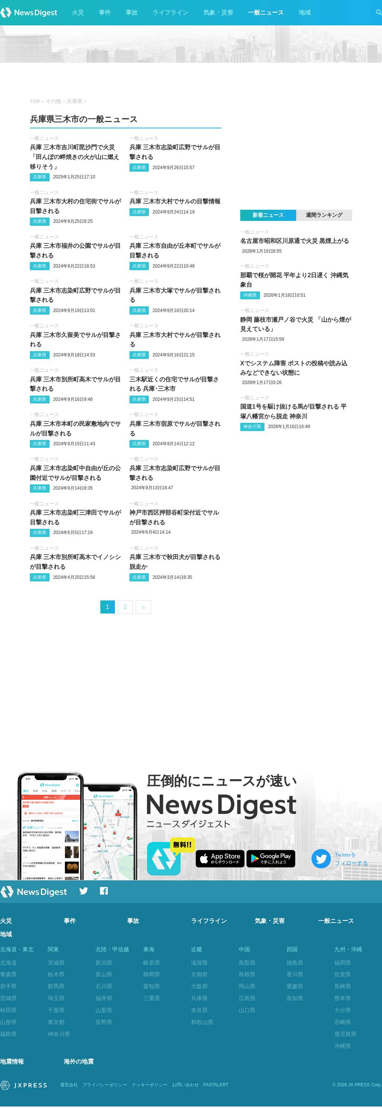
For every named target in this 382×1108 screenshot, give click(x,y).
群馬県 (56, 986)
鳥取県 (247, 962)
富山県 (104, 974)
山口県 (247, 1010)
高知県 (294, 998)
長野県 (104, 1022)
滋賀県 (199, 962)
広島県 (247, 998)
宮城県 (8, 998)
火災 (78, 12)
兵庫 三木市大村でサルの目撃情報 (174, 201)
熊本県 (342, 998)
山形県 (8, 1022)
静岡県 (151, 974)
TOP (35, 101)
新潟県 (104, 962)
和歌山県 (202, 1022)
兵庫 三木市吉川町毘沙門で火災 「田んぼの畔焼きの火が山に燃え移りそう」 (74, 156)
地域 (305, 12)
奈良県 (199, 1010)
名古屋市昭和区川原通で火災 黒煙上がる (294, 241)
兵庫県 (74, 101)
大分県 (342, 1010)
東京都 (56, 1022)
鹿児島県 (345, 1034)
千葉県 (56, 1010)
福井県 (104, 998)
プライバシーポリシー (104, 1086)
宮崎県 (342, 1022)
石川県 (104, 986)
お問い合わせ (185, 1086)
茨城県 (56, 962)
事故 (132, 12)
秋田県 (8, 1010)
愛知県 (151, 986)
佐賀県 (342, 974)
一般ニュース (266, 12)
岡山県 (247, 986)
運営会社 (69, 1086)
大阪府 (199, 986)
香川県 (294, 974)
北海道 (8, 962)
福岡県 (342, 962)
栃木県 (56, 974)
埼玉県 (56, 998)
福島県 (8, 1034)
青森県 (8, 974)
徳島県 (294, 962)
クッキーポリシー (149, 1086)
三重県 (151, 998)
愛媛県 (294, 986)
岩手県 (8, 986)
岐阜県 (151, 962)
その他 (53, 101)
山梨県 (104, 1010)
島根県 (247, 974)
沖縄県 (250, 295)
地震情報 (12, 1062)
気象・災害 (218, 12)
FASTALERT (216, 1086)
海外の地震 (79, 1062)
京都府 (199, 974)
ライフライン (170, 12)
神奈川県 (252, 426)
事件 (105, 12)
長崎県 (342, 986)
